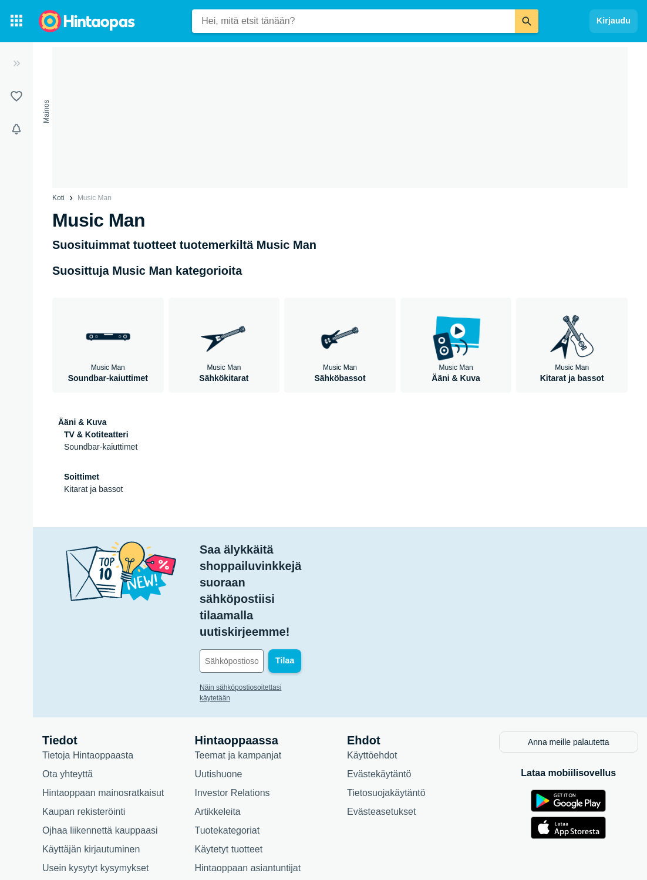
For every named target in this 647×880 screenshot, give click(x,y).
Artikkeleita (218, 744)
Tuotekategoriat (227, 763)
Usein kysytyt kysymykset (95, 800)
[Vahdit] (16, 129)
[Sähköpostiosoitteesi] (279, 595)
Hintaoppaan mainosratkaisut (103, 725)
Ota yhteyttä (67, 707)
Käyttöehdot (372, 688)
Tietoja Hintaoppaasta (87, 688)
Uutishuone (218, 707)
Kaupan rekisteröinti (83, 744)
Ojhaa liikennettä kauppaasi (100, 763)
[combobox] (353, 21)
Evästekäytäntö (379, 707)
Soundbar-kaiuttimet (100, 446)
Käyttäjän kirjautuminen (91, 782)
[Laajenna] (16, 63)
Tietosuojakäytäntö (386, 725)
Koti (58, 198)
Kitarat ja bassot (93, 489)
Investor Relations (232, 725)
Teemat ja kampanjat (238, 688)
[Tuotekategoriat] (16, 21)
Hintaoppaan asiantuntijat (248, 800)
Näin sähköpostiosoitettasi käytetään (257, 622)
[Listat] (16, 96)
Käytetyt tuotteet (229, 782)
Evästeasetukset (381, 744)
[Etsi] (526, 21)
